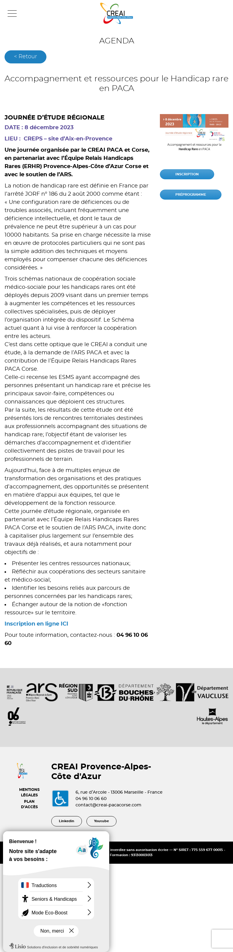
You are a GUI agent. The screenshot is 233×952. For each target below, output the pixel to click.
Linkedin (66, 821)
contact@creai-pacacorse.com (108, 805)
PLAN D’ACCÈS (29, 804)
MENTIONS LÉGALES (29, 792)
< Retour (25, 56)
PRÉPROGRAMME (190, 194)
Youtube (101, 821)
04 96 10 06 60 (91, 799)
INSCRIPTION (187, 174)
